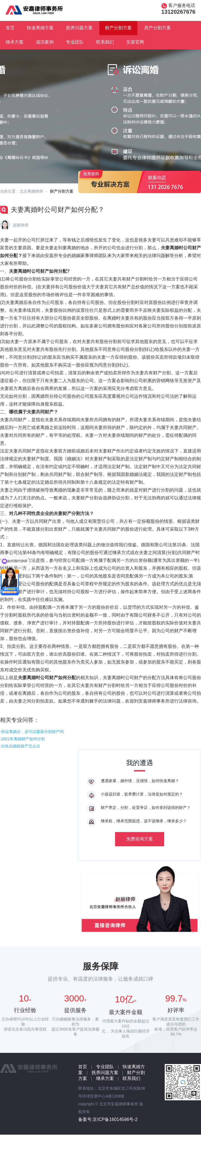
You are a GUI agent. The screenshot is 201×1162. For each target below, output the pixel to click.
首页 (10, 27)
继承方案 (14, 42)
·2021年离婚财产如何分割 (22, 739)
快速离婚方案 (40, 27)
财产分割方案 (118, 27)
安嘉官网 (135, 42)
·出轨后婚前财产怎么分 (20, 746)
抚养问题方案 (79, 27)
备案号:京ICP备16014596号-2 (108, 1119)
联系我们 (105, 42)
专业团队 (75, 42)
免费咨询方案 (139, 839)
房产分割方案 (157, 27)
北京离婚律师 (31, 191)
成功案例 (45, 42)
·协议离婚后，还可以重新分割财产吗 (32, 731)
